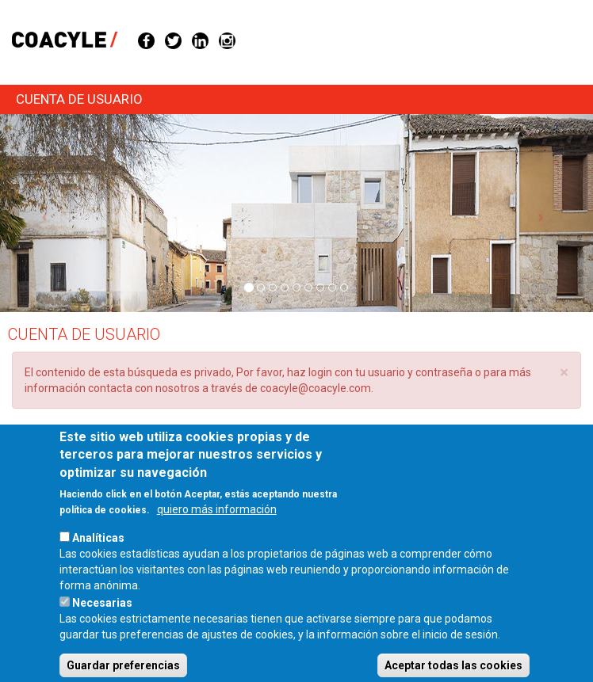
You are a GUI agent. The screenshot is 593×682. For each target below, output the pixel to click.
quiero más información (217, 529)
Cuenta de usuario (79, 99)
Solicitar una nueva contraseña (159, 441)
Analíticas (98, 557)
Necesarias (102, 622)
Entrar (46, 445)
